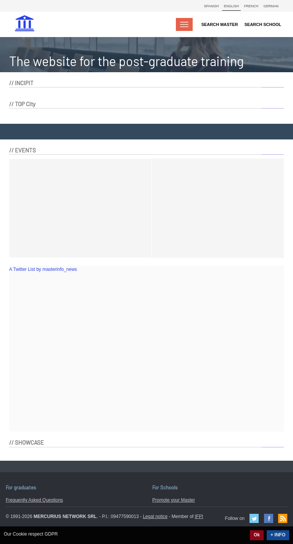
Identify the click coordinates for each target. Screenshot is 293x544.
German (271, 6)
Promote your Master (173, 500)
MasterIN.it (25, 24)
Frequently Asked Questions (34, 500)
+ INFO (277, 535)
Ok (257, 535)
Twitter (254, 518)
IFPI (199, 516)
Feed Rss (282, 518)
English (231, 6)
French (251, 6)
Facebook (268, 518)
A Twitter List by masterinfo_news (43, 269)
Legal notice (155, 516)
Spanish (211, 6)
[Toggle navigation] (184, 24)
